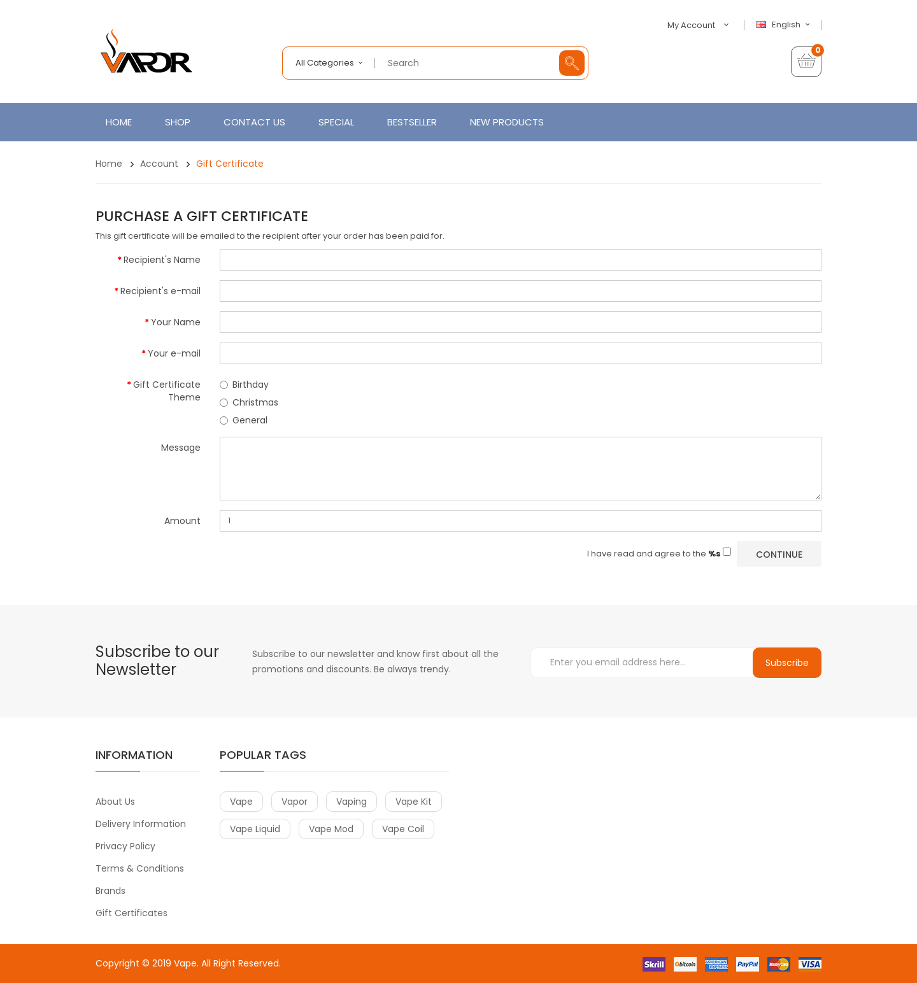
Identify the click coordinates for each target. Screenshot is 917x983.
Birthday (244, 384)
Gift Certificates (131, 913)
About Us (115, 801)
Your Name (176, 322)
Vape (185, 963)
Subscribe (787, 662)
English (784, 25)
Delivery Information (141, 823)
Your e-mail (174, 353)
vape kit (413, 801)
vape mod (331, 829)
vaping (351, 801)
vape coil (403, 829)
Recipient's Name (162, 259)
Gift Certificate (230, 163)
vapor (294, 801)
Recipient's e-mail (160, 291)
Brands (110, 890)
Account (159, 163)
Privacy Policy (125, 846)
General (243, 420)
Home (109, 163)
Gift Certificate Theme (167, 391)
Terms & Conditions (140, 868)
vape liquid (255, 829)
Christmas (249, 402)
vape (241, 801)
